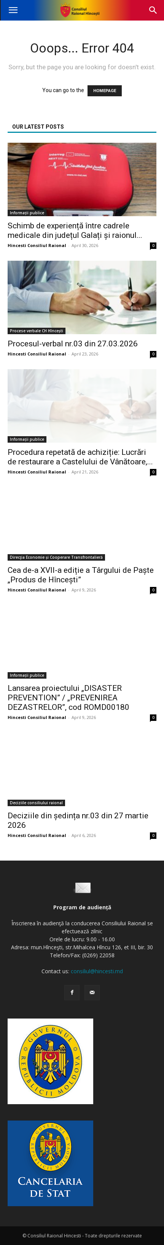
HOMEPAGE (104, 90)
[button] (13, 10)
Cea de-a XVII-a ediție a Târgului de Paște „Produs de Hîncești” (81, 575)
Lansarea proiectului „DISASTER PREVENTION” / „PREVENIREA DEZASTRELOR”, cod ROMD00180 (68, 698)
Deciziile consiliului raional (36, 802)
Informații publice (27, 212)
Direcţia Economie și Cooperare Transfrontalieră (56, 557)
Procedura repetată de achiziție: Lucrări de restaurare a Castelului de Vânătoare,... (80, 457)
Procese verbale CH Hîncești (36, 330)
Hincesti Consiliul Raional (37, 245)
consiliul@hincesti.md (97, 971)
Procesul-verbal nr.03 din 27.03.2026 (73, 343)
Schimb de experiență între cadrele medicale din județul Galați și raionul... (75, 230)
